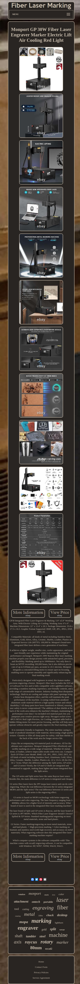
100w (40, 915)
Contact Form (41, 967)
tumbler (31, 936)
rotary (47, 942)
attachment (21, 901)
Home (41, 961)
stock (46, 895)
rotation (21, 894)
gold (44, 929)
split (53, 929)
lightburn (59, 922)
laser (62, 899)
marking (41, 921)
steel (42, 936)
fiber (62, 907)
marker (62, 942)
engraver (28, 928)
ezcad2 (48, 948)
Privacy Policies (41, 972)
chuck (50, 915)
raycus (31, 942)
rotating (18, 916)
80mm (36, 947)
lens (53, 895)
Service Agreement (41, 978)
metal (29, 914)
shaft (19, 936)
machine (58, 935)
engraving (43, 908)
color (61, 894)
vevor (62, 929)
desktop (62, 915)
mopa (23, 922)
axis (17, 942)
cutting (25, 909)
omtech (36, 901)
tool (16, 909)
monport (35, 893)
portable (48, 901)
